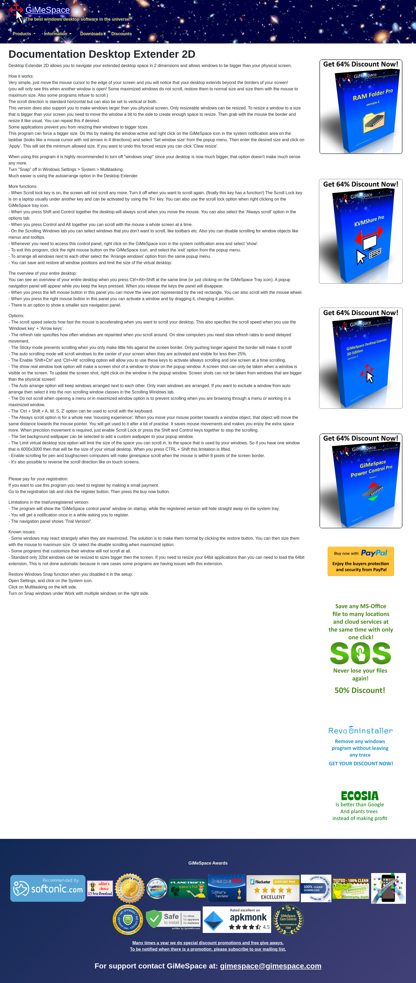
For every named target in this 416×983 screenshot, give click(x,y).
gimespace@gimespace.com (270, 966)
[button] (24, 34)
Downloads (91, 34)
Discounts (121, 34)
